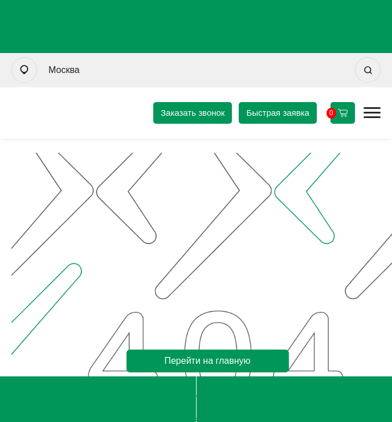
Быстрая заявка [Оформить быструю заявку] (277, 112)
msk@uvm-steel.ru (294, 399)
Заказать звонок (192, 112)
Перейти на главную (207, 361)
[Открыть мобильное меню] (372, 112)
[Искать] (368, 70)
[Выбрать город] (24, 70)
